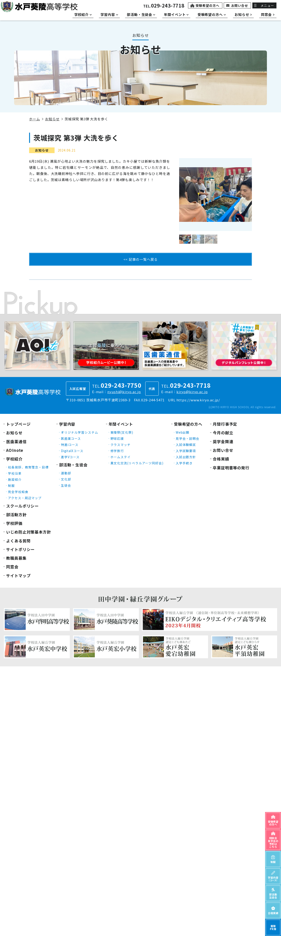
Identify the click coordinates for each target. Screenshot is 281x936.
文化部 (66, 479)
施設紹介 (15, 479)
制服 (11, 485)
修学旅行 (117, 450)
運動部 (66, 473)
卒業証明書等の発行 (231, 468)
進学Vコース (70, 457)
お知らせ (52, 118)
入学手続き (184, 463)
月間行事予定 (225, 424)
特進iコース (69, 444)
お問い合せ (239, 5)
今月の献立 (223, 432)
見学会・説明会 (187, 438)
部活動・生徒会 (73, 465)
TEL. (163, 6)
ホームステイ (120, 457)
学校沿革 (15, 473)
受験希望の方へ (207, 5)
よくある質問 (18, 541)
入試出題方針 (186, 457)
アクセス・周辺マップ (25, 498)
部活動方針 (16, 514)
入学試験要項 (186, 450)
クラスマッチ (120, 444)
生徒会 (66, 485)
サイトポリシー (20, 549)
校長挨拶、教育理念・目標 (28, 467)
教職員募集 (16, 558)
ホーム (34, 118)
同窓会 (12, 566)
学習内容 (67, 424)
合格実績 (221, 459)
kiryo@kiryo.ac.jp (192, 391)
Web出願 (183, 432)
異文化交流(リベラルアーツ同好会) (136, 463)
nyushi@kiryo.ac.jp (124, 391)
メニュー (267, 5)
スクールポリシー (22, 506)
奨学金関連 (223, 441)
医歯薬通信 (16, 441)
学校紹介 (14, 459)
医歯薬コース (71, 438)
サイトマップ (18, 575)
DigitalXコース (72, 450)
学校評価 (14, 523)
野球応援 (117, 438)
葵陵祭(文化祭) (121, 432)
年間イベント (121, 424)
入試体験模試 (186, 444)
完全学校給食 (18, 491)
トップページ (18, 424)
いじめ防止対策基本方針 (28, 532)
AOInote (14, 450)
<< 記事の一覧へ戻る (140, 259)
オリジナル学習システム (79, 432)
